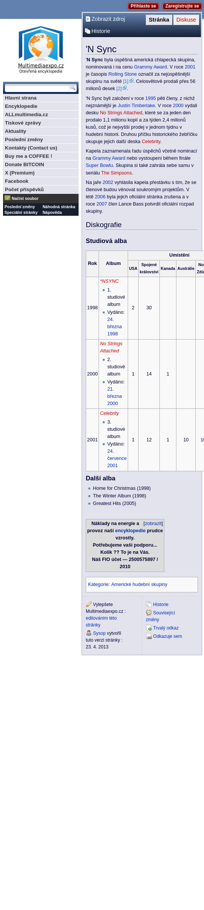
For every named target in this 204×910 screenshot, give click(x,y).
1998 (112, 334)
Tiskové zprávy (23, 123)
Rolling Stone (122, 74)
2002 (107, 182)
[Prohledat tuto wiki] (37, 88)
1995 (150, 98)
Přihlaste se (143, 6)
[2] (119, 88)
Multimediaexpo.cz (41, 48)
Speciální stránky (21, 212)
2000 (178, 105)
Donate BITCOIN (24, 164)
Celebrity (151, 141)
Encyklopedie (21, 106)
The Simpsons (116, 173)
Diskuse (186, 20)
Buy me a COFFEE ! (28, 156)
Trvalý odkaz (166, 628)
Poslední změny (24, 139)
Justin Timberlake (136, 105)
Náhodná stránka (59, 206)
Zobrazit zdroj (108, 19)
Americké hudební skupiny (139, 584)
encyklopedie (130, 530)
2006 (100, 196)
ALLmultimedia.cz (26, 114)
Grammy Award (150, 67)
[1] (125, 81)
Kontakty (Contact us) (31, 148)
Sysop (99, 633)
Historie (100, 31)
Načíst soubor (25, 198)
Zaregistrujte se (182, 6)
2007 (101, 204)
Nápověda (52, 212)
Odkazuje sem (167, 636)
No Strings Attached (121, 112)
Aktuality (15, 131)
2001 (190, 67)
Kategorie (98, 584)
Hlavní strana (21, 98)
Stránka (159, 20)
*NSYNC (109, 281)
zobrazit (153, 523)
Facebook (16, 181)
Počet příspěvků (24, 189)
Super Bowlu (99, 165)
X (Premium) (20, 173)
